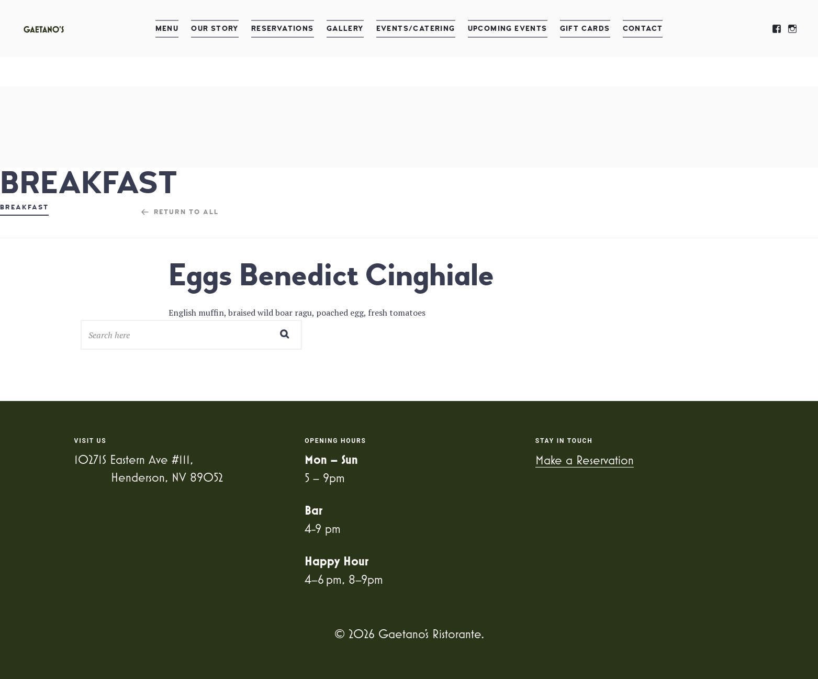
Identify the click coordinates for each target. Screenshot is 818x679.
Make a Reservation (584, 459)
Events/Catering (415, 28)
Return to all (186, 212)
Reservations (282, 28)
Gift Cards (585, 28)
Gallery (345, 28)
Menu (167, 28)
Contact (643, 28)
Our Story (215, 28)
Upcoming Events (507, 28)
